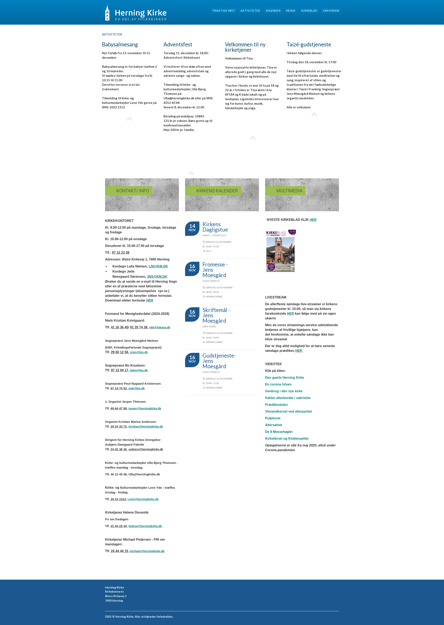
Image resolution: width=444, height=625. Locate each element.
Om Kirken (331, 10)
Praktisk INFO (224, 10)
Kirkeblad (309, 10)
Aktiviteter (250, 10)
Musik (290, 10)
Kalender (273, 10)
